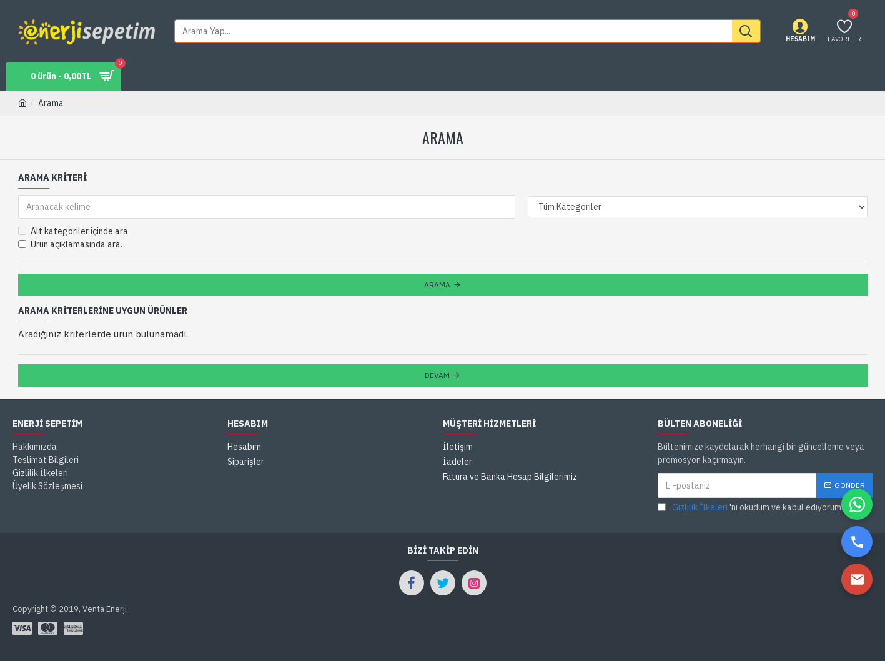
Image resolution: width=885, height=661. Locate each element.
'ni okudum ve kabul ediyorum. (750, 507)
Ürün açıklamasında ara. (70, 244)
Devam (437, 375)
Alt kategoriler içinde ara (73, 231)
